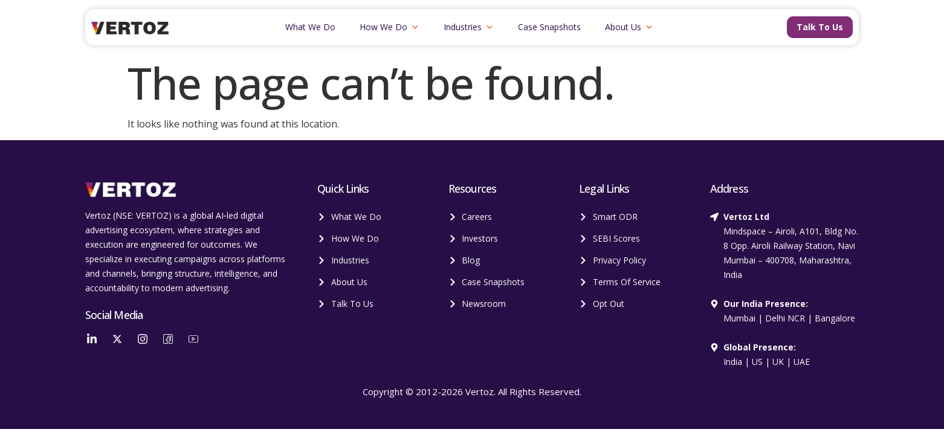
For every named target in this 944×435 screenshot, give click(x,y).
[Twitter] (117, 338)
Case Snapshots (549, 27)
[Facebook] (168, 338)
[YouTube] (193, 338)
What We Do (310, 27)
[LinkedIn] (92, 338)
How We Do (389, 27)
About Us (629, 27)
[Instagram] (143, 338)
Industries (469, 27)
